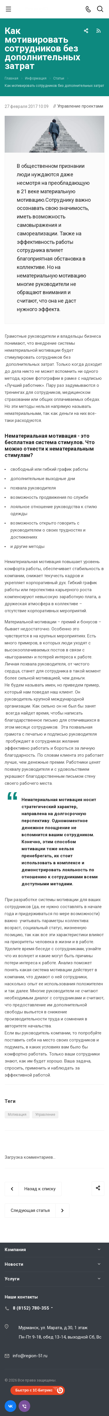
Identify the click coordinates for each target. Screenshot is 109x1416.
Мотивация (17, 1115)
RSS (98, 31)
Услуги (12, 1279)
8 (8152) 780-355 (31, 1308)
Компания (15, 1249)
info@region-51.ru (30, 1355)
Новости (14, 1264)
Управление (45, 1115)
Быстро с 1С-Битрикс (34, 1390)
